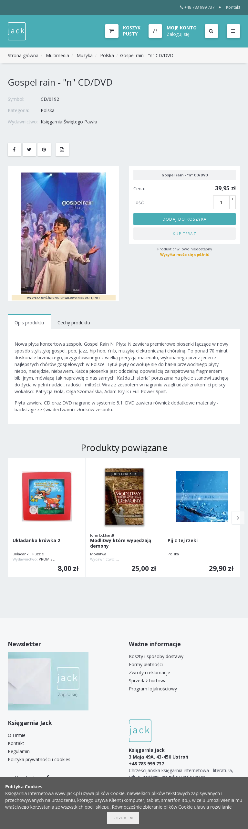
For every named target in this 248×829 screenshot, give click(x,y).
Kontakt (233, 7)
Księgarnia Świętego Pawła (69, 122)
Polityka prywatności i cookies (39, 759)
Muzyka (85, 55)
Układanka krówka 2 (36, 540)
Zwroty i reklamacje (149, 672)
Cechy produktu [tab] (73, 323)
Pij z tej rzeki (183, 540)
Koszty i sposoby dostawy (156, 656)
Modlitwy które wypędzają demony (120, 543)
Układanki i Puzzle (28, 553)
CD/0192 (50, 99)
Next (238, 518)
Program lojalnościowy (153, 689)
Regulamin (19, 751)
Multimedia (57, 55)
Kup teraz (184, 233)
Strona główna (23, 55)
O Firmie (17, 735)
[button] (173, 31)
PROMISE (47, 559)
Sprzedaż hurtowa (148, 680)
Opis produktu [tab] (29, 323)
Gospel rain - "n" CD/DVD (146, 55)
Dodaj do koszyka (184, 219)
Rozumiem (123, 817)
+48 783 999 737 (197, 7)
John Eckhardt (102, 535)
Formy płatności (146, 664)
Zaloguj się (178, 34)
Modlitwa (98, 553)
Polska (107, 55)
